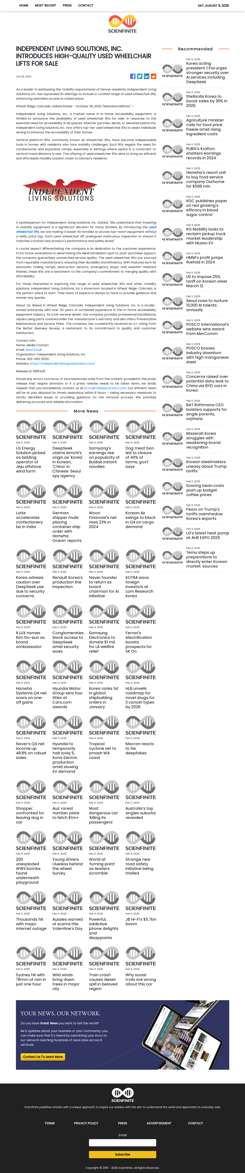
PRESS (67, 5)
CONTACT (85, 5)
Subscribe (122, 1154)
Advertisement (159, 1123)
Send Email (33, 350)
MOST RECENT (45, 5)
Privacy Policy (86, 1123)
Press (122, 1123)
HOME (23, 5)
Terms (50, 1123)
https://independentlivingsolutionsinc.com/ (62, 363)
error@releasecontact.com (105, 388)
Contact (195, 1123)
